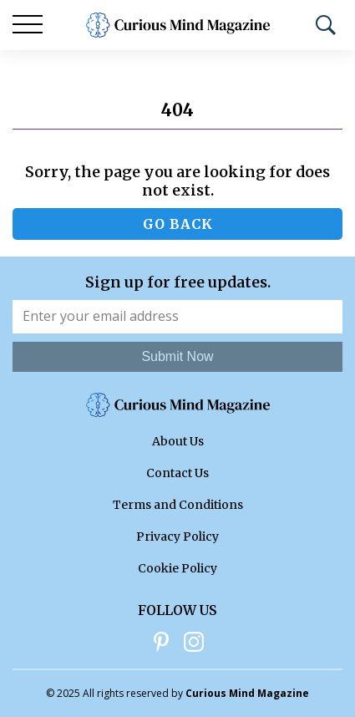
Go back (178, 224)
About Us (178, 441)
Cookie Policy (177, 568)
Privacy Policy (177, 536)
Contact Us (177, 473)
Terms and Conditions (178, 504)
